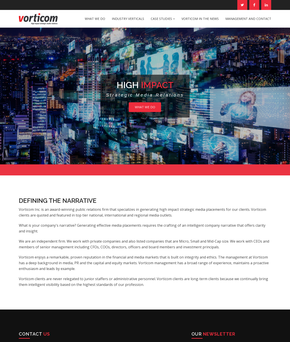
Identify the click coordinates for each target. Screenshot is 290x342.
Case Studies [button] (163, 19)
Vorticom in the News (200, 19)
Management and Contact (248, 19)
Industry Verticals (128, 19)
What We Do (95, 19)
